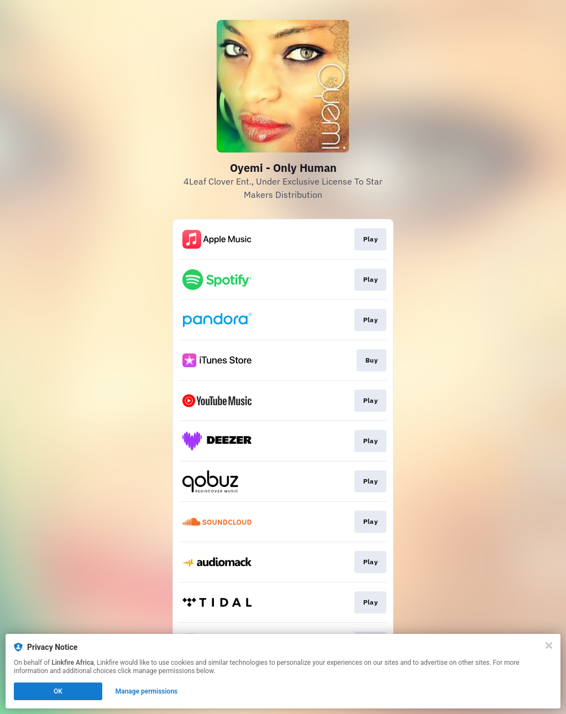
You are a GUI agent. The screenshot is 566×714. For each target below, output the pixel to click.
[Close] (549, 645)
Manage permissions (147, 691)
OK (58, 691)
